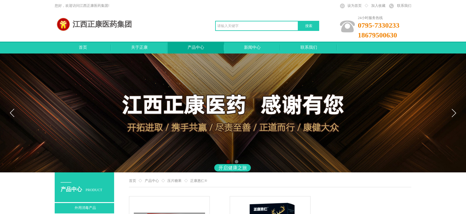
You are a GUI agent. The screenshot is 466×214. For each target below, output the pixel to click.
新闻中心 (252, 47)
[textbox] (256, 26)
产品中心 (196, 47)
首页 (83, 47)
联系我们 (308, 47)
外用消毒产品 (85, 208)
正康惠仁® (198, 181)
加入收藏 (378, 6)
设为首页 (354, 6)
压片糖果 (174, 181)
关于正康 (139, 47)
